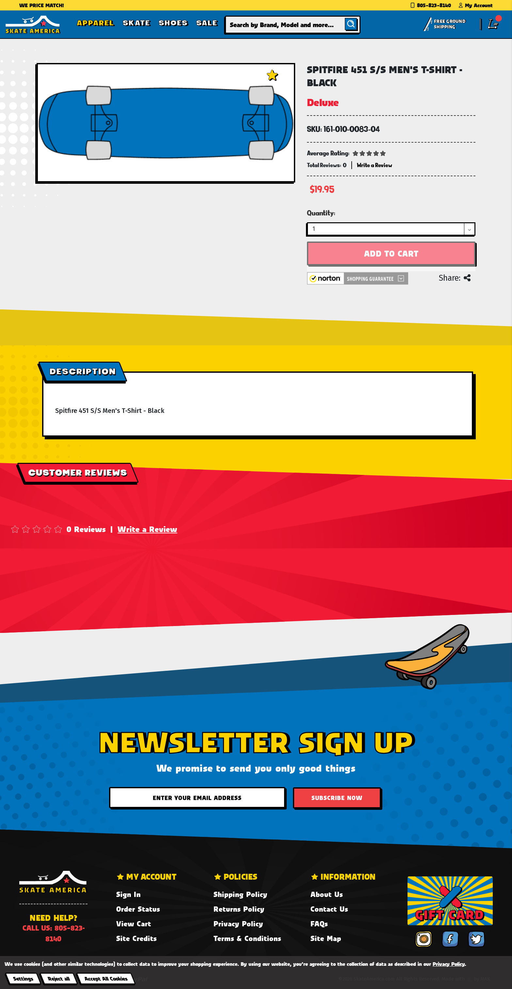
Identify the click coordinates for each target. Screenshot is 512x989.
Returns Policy (239, 909)
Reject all (58, 978)
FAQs (319, 923)
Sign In (128, 894)
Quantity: (321, 213)
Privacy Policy (238, 923)
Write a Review (147, 529)
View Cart (133, 923)
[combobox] (292, 25)
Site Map (326, 938)
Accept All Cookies (106, 978)
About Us (327, 894)
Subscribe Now (337, 797)
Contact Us (329, 909)
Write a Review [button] (374, 165)
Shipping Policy (240, 894)
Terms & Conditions (247, 938)
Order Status (138, 909)
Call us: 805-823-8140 (54, 933)
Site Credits (136, 938)
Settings (23, 978)
